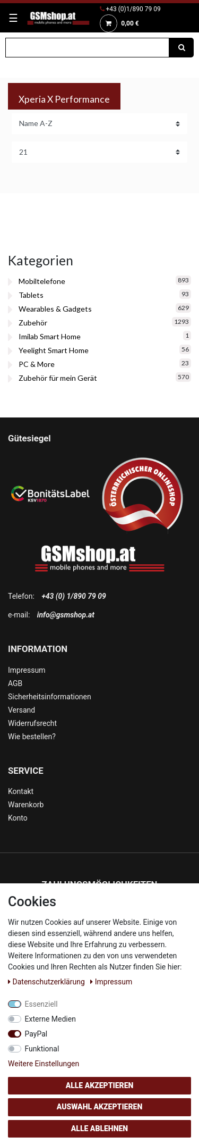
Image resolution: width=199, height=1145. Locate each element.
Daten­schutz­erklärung (47, 981)
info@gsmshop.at (65, 615)
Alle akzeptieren (100, 1085)
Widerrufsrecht (32, 723)
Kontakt (20, 791)
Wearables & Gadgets (55, 308)
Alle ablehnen (99, 1128)
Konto (18, 818)
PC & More (37, 364)
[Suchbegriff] (87, 47)
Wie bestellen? (32, 736)
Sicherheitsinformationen (49, 696)
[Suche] (181, 47)
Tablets (31, 294)
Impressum (26, 670)
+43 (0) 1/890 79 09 (73, 596)
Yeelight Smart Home (54, 350)
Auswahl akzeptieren (100, 1106)
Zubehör (33, 322)
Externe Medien (50, 1019)
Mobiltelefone (42, 281)
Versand (21, 710)
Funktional (42, 1048)
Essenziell (41, 1004)
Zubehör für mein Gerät (58, 377)
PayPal (36, 1034)
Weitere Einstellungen (43, 1063)
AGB (15, 683)
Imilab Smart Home (50, 336)
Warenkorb (26, 804)
